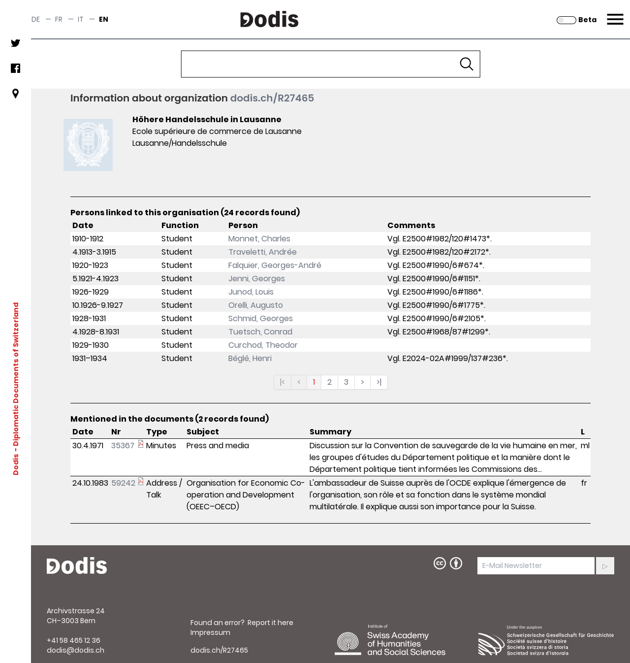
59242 (123, 483)
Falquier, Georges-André (274, 265)
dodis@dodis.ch (75, 650)
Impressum (210, 632)
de (36, 19)
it (81, 19)
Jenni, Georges (256, 278)
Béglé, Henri (250, 358)
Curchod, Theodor (263, 345)
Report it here (270, 623)
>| (379, 382)
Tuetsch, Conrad (260, 331)
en (103, 19)
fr (59, 19)
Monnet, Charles (259, 238)
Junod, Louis (251, 292)
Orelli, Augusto (255, 305)
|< (282, 382)
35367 (122, 445)
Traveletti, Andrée (262, 252)
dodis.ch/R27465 (272, 98)
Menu (614, 13)
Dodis (16, 464)
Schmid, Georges (260, 318)
